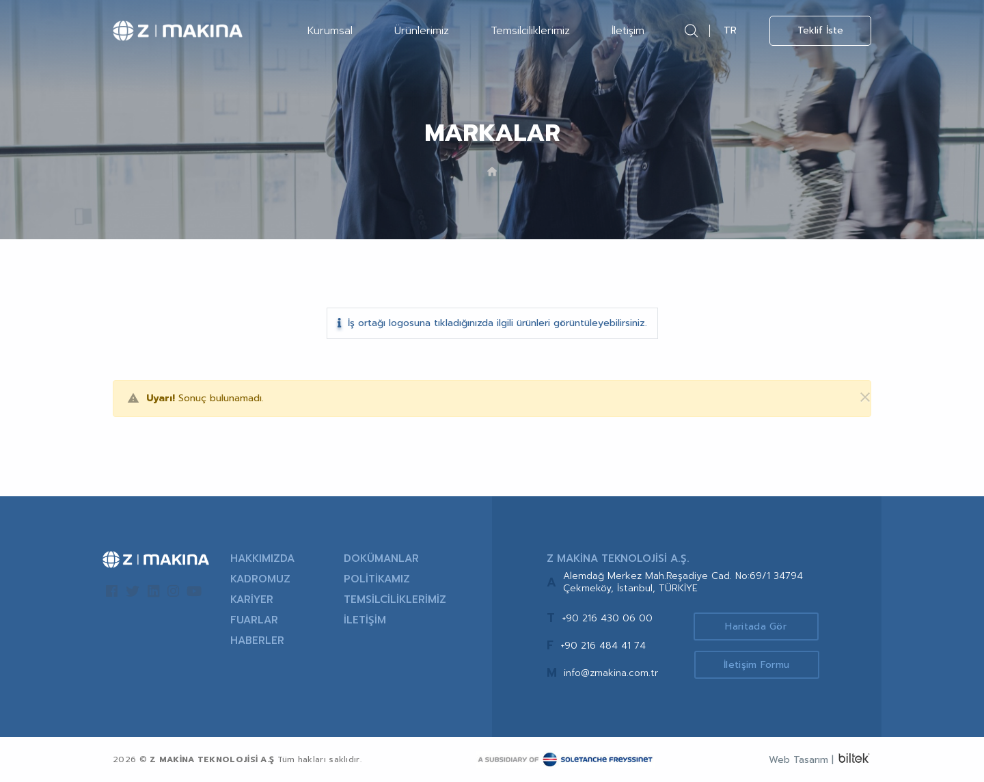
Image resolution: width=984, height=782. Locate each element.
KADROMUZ (260, 578)
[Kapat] (857, 398)
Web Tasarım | (801, 760)
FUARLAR (254, 620)
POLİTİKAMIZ (377, 578)
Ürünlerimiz (421, 30)
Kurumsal (330, 30)
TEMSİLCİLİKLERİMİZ (395, 599)
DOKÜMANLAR (381, 558)
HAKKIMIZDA (262, 558)
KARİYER (251, 599)
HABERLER (257, 640)
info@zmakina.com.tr (611, 673)
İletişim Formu (760, 665)
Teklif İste (820, 30)
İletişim (628, 30)
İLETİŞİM (365, 620)
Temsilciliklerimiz (530, 30)
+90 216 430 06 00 (607, 618)
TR (730, 30)
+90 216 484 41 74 (603, 645)
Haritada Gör (760, 626)
